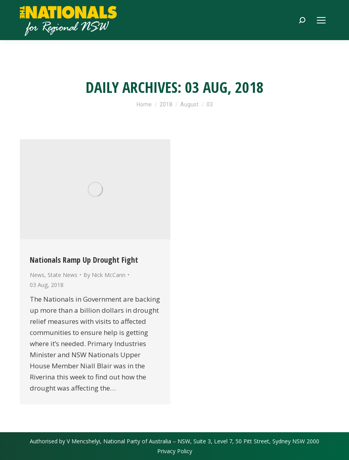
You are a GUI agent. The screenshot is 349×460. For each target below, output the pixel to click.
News (37, 275)
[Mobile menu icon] (321, 20)
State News (62, 275)
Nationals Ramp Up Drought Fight (84, 259)
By (104, 275)
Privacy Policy (174, 451)
